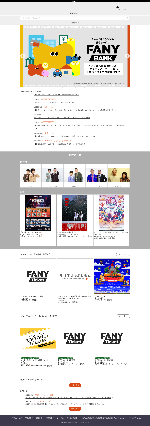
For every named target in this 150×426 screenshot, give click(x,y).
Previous (23, 56)
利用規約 (48, 418)
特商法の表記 (71, 418)
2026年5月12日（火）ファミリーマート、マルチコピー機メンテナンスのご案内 (62, 118)
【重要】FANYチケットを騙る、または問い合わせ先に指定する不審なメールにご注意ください (67, 136)
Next (127, 56)
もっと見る (123, 254)
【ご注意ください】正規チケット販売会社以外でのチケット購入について (59, 144)
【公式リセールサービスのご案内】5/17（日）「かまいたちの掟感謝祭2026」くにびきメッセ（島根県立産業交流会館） (76, 110)
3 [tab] (73, 87)
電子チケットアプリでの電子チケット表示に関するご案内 (54, 102)
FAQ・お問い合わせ (134, 418)
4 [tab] (77, 87)
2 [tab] (69, 87)
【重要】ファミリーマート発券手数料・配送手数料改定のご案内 (56, 95)
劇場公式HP (29, 418)
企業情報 (39, 418)
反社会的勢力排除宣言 (102, 418)
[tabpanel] (75, 56)
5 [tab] (82, 87)
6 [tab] (86, 87)
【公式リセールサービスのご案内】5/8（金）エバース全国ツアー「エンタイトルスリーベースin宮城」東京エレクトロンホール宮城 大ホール (81, 127)
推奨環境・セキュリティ (118, 418)
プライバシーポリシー (58, 418)
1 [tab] (64, 87)
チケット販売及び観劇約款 (85, 418)
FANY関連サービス (15, 418)
